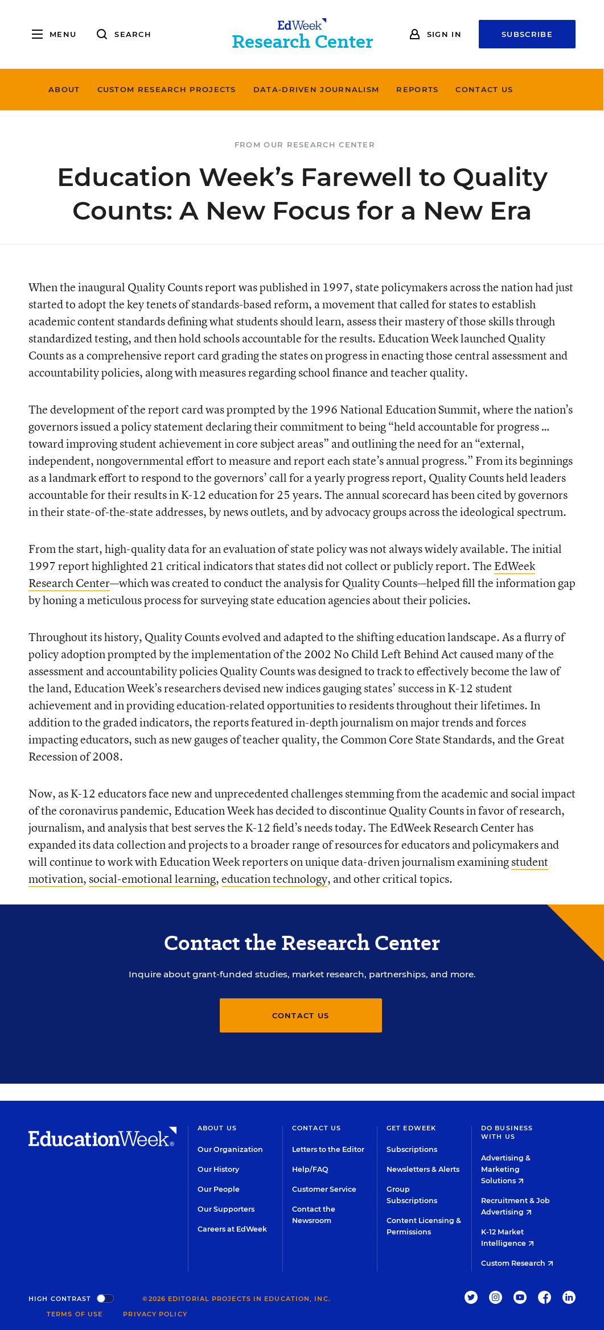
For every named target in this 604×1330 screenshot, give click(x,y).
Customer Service (324, 1189)
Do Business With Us (507, 1132)
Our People (219, 1189)
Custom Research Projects (187, 89)
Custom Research (517, 1263)
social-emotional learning (152, 878)
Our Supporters (226, 1209)
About (85, 89)
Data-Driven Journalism (337, 89)
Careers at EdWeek (232, 1229)
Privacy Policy (155, 1314)
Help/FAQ (310, 1169)
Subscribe (527, 34)
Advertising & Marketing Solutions (506, 1169)
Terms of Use (74, 1314)
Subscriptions (412, 1149)
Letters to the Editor (328, 1149)
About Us (217, 1128)
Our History (218, 1169)
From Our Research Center (305, 144)
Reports (439, 89)
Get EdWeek (411, 1128)
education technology (274, 878)
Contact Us (506, 89)
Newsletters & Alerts (423, 1169)
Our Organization (230, 1149)
